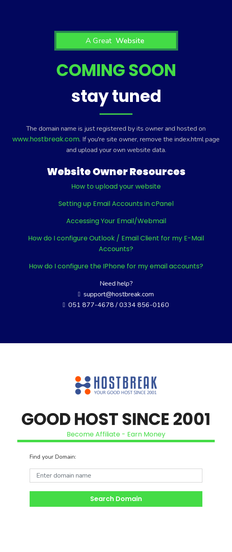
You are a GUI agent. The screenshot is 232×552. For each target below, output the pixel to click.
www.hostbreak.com (45, 139)
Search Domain (116, 498)
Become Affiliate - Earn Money (116, 434)
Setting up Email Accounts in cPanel (116, 203)
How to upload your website (116, 186)
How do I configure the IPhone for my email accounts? (116, 266)
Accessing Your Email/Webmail (116, 221)
